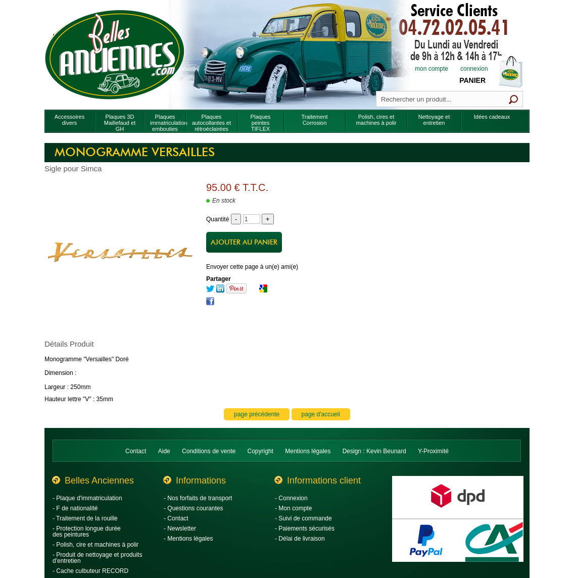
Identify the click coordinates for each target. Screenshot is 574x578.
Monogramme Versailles (135, 153)
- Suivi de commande (303, 518)
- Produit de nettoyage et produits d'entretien (97, 557)
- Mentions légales (188, 538)
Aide (164, 451)
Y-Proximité (433, 451)
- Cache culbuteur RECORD (90, 570)
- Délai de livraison (300, 538)
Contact (135, 451)
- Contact (176, 518)
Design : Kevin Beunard (374, 451)
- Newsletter (180, 528)
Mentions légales (307, 451)
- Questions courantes (193, 508)
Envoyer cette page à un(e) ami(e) (252, 266)
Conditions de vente (208, 451)
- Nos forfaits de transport (198, 498)
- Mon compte (293, 508)
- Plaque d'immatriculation (87, 498)
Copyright (260, 451)
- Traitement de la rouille (85, 518)
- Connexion (291, 498)
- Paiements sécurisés (304, 528)
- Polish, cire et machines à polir (95, 544)
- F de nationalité (75, 508)
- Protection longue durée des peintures (87, 531)
